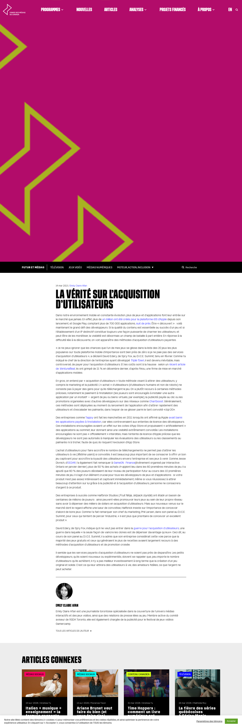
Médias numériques (99, 267)
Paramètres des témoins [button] (209, 721)
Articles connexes (52, 659)
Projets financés (173, 9)
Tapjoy (89, 417)
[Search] (183, 267)
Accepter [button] (231, 721)
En (230, 9)
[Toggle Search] (236, 9)
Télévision (57, 267)
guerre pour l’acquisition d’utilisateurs (156, 528)
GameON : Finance (124, 462)
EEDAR (72, 462)
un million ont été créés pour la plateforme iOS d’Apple (134, 319)
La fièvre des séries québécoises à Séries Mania (197, 712)
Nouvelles (84, 9)
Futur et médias (33, 267)
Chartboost (156, 401)
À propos (207, 9)
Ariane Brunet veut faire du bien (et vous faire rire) (94, 712)
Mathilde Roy (199, 703)
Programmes (52, 9)
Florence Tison (98, 703)
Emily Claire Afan (78, 285)
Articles (110, 9)
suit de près (143, 323)
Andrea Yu (45, 703)
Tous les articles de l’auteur (72, 631)
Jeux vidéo (75, 267)
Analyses (138, 9)
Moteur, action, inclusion (133, 267)
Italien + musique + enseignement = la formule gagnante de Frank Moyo (44, 714)
